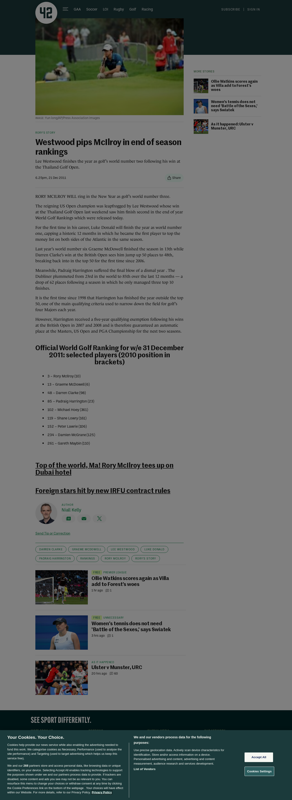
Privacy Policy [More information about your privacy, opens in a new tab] (102, 792)
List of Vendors (145, 769)
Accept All (259, 757)
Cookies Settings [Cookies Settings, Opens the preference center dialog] (259, 771)
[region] (146, 765)
